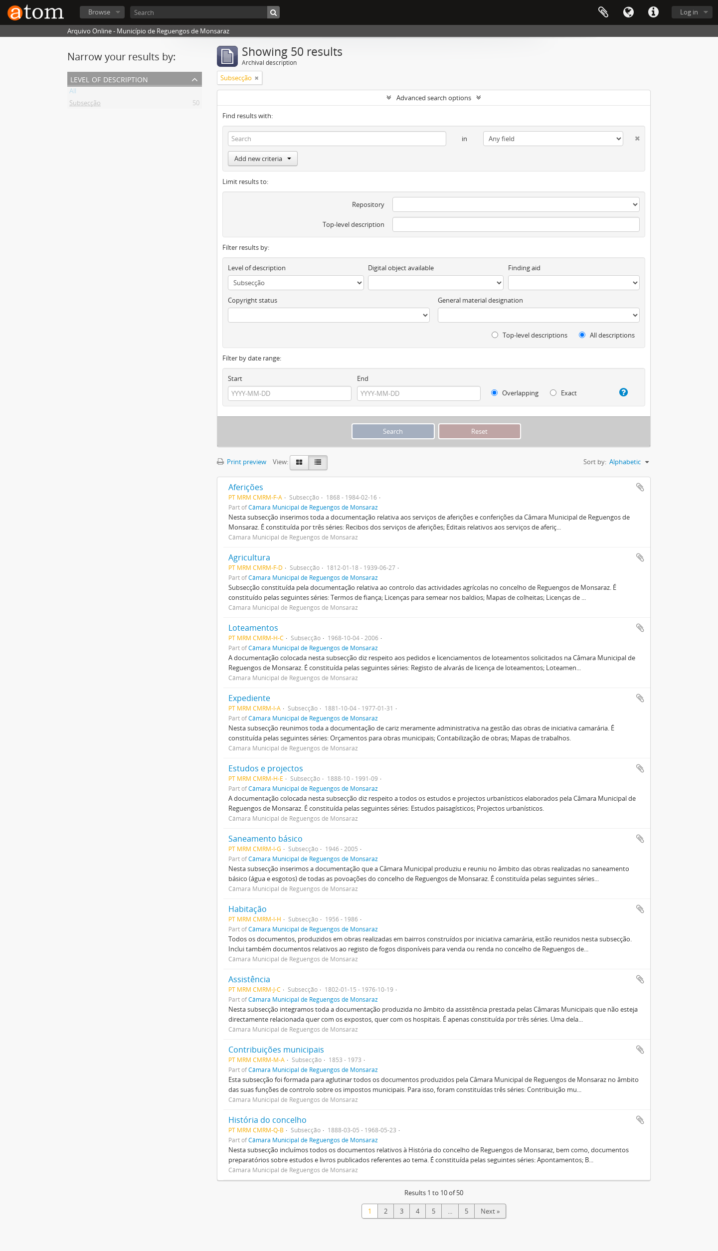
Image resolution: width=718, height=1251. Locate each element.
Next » (490, 1211)
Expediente (249, 698)
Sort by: (594, 461)
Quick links (653, 12)
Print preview (241, 461)
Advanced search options (433, 97)
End (362, 378)
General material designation (480, 300)
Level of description (109, 78)
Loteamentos (253, 627)
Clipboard (603, 12)
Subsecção (85, 104)
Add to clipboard (640, 487)
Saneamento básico (265, 838)
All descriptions (607, 335)
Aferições (245, 487)
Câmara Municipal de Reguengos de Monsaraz (313, 507)
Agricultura (249, 557)
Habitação (247, 908)
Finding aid (524, 267)
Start (235, 378)
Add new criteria (262, 158)
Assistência (249, 979)
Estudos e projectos (265, 768)
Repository (368, 204)
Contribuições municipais (276, 1049)
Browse (99, 11)
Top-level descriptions (529, 335)
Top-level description (353, 224)
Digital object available (401, 267)
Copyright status (252, 300)
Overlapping (514, 392)
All (72, 92)
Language (628, 12)
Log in (689, 11)
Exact (563, 392)
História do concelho (267, 1119)
